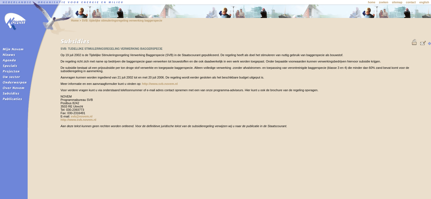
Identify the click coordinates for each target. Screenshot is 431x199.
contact (411, 2)
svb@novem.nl (81, 116)
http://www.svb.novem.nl (160, 83)
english (424, 2)
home (371, 2)
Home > (76, 20)
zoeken (383, 2)
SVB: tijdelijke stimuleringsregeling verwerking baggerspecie (122, 20)
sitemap (397, 2)
